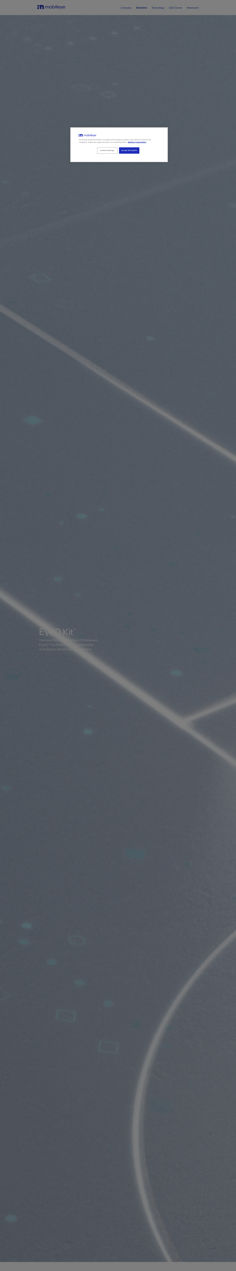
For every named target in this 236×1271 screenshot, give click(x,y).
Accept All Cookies (129, 150)
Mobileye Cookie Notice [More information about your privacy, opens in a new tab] (137, 142)
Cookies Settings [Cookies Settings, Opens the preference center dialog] (107, 150)
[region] (119, 144)
